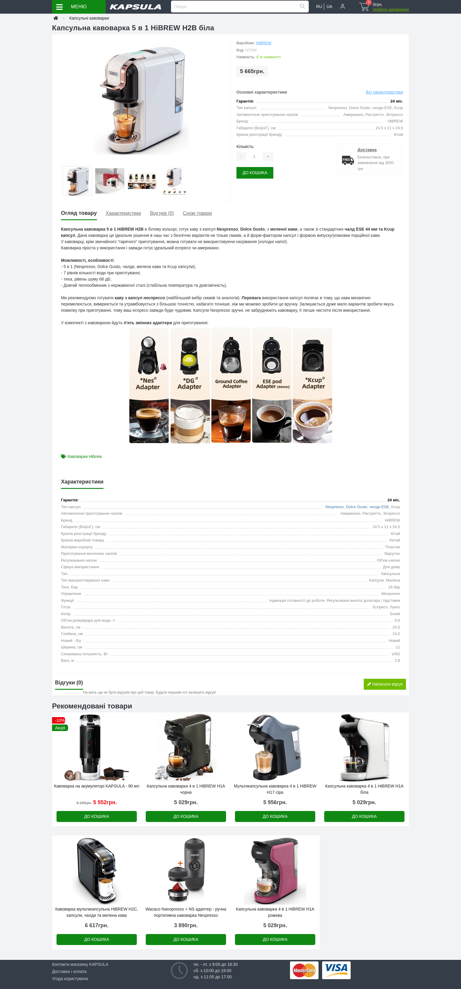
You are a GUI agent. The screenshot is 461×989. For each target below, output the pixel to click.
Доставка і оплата (69, 971)
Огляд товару (79, 213)
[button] (342, 7)
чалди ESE (379, 507)
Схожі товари (197, 213)
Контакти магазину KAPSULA (80, 964)
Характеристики (123, 213)
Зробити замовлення (391, 9)
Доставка (367, 149)
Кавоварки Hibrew (85, 456)
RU (319, 6)
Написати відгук (385, 684)
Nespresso (334, 507)
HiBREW (263, 43)
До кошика (254, 172)
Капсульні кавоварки (89, 18)
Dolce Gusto (356, 507)
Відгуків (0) (162, 213)
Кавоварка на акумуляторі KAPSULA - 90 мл (96, 786)
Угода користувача (70, 978)
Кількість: (245, 146)
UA (329, 6)
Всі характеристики (384, 92)
